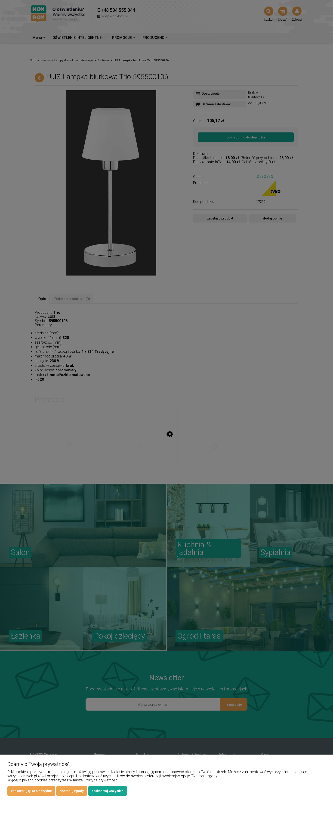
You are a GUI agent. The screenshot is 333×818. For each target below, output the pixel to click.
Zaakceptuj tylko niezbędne (31, 791)
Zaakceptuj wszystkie (107, 791)
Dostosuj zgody (72, 791)
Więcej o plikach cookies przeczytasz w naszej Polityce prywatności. (63, 780)
